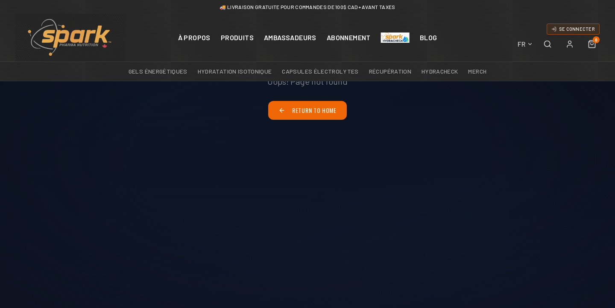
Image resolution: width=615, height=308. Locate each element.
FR (525, 44)
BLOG (428, 37)
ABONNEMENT (349, 37)
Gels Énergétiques (158, 71)
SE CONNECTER (573, 29)
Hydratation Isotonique (235, 71)
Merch (477, 71)
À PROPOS (194, 37)
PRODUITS (237, 37)
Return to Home (307, 110)
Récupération (390, 71)
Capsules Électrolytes (320, 71)
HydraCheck (440, 71)
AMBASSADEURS (290, 37)
